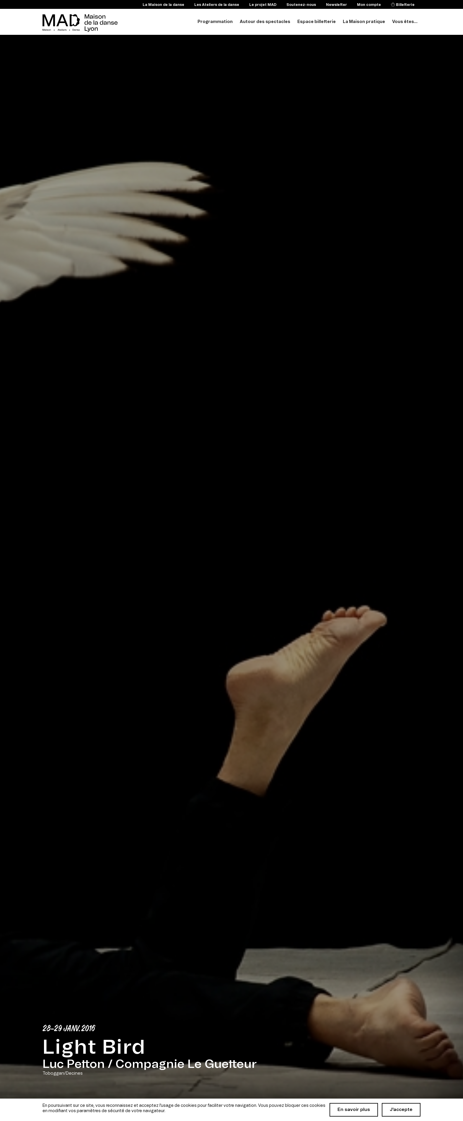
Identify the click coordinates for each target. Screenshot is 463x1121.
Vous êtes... (405, 22)
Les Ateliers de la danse (216, 4)
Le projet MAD (262, 4)
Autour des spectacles (265, 22)
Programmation (215, 22)
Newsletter (336, 4)
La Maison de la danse (163, 4)
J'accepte (401, 1109)
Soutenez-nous (301, 4)
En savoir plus (354, 1109)
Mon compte (369, 4)
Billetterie (405, 4)
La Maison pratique (364, 22)
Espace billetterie (316, 22)
